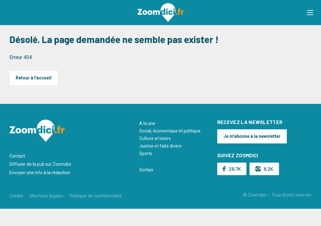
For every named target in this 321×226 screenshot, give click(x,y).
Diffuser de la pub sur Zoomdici (40, 164)
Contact (17, 156)
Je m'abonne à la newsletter (252, 136)
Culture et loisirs (155, 138)
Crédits (16, 195)
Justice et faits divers (160, 145)
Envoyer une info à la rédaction (39, 172)
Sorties (146, 169)
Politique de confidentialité (96, 195)
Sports (145, 153)
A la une (147, 123)
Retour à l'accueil (33, 77)
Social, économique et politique (170, 130)
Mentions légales (46, 195)
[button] (310, 12)
